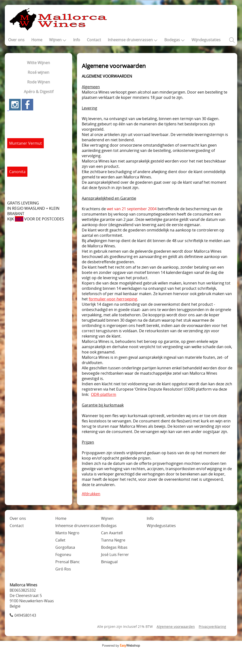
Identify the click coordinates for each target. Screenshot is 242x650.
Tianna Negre (113, 540)
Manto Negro (67, 532)
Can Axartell (112, 532)
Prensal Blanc (67, 561)
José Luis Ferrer (115, 554)
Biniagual (109, 561)
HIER (19, 219)
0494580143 (25, 615)
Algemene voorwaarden (176, 626)
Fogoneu (63, 554)
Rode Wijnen (38, 82)
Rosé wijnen (38, 72)
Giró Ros (63, 569)
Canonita (17, 171)
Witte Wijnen (38, 62)
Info (76, 39)
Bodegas (174, 39)
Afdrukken (91, 493)
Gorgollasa (65, 547)
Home (36, 39)
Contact (94, 39)
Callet (60, 540)
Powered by (121, 645)
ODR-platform (103, 394)
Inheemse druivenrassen (133, 39)
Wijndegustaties (206, 39)
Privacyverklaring (212, 626)
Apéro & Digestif (38, 91)
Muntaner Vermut (25, 143)
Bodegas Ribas (114, 547)
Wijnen (57, 39)
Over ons (16, 39)
